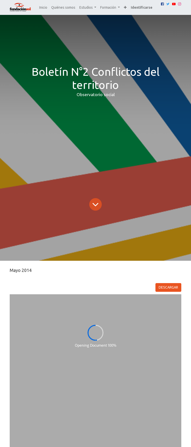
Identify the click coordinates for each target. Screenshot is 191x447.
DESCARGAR (168, 287)
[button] (125, 7)
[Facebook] (162, 4)
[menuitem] (43, 7)
